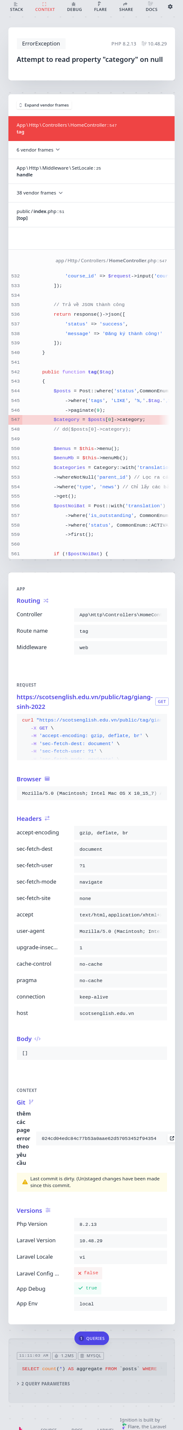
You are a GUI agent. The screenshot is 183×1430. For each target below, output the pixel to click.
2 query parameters (43, 1383)
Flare (130, 1426)
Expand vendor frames (44, 105)
